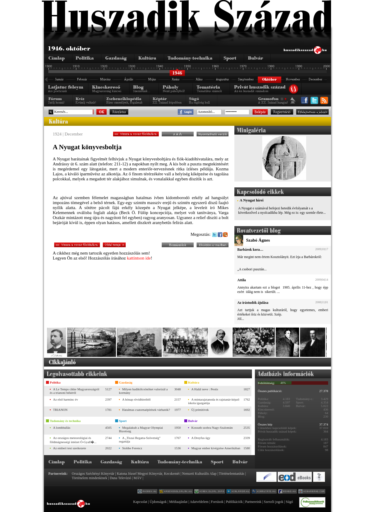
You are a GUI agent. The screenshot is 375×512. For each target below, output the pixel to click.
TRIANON (60, 409)
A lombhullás (61, 427)
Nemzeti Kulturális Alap (199, 474)
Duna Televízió (120, 478)
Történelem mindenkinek (89, 478)
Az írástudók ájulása (252, 303)
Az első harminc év (65, 399)
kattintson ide (139, 258)
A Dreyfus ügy (200, 438)
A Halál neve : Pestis (204, 389)
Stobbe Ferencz (132, 448)
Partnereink (253, 502)
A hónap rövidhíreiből (136, 399)
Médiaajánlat (178, 502)
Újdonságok (158, 502)
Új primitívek (200, 409)
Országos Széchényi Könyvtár (93, 474)
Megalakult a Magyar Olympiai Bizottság (141, 429)
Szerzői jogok (273, 502)
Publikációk (234, 502)
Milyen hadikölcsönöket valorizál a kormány (143, 390)
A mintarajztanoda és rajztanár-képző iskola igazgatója (213, 401)
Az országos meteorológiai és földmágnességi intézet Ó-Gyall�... (73, 440)
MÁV (138, 478)
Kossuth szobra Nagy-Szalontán (212, 427)
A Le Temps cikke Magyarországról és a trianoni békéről (74, 390)
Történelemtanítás (231, 474)
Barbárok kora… (250, 249)
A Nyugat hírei (251, 200)
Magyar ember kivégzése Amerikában (215, 448)
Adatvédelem (199, 502)
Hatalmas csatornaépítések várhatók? (146, 409)
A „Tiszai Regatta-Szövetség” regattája (140, 439)
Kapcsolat (140, 502)
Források (217, 502)
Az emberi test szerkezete (69, 448)
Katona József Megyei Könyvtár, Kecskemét (148, 474)
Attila (241, 280)
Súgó (289, 502)
